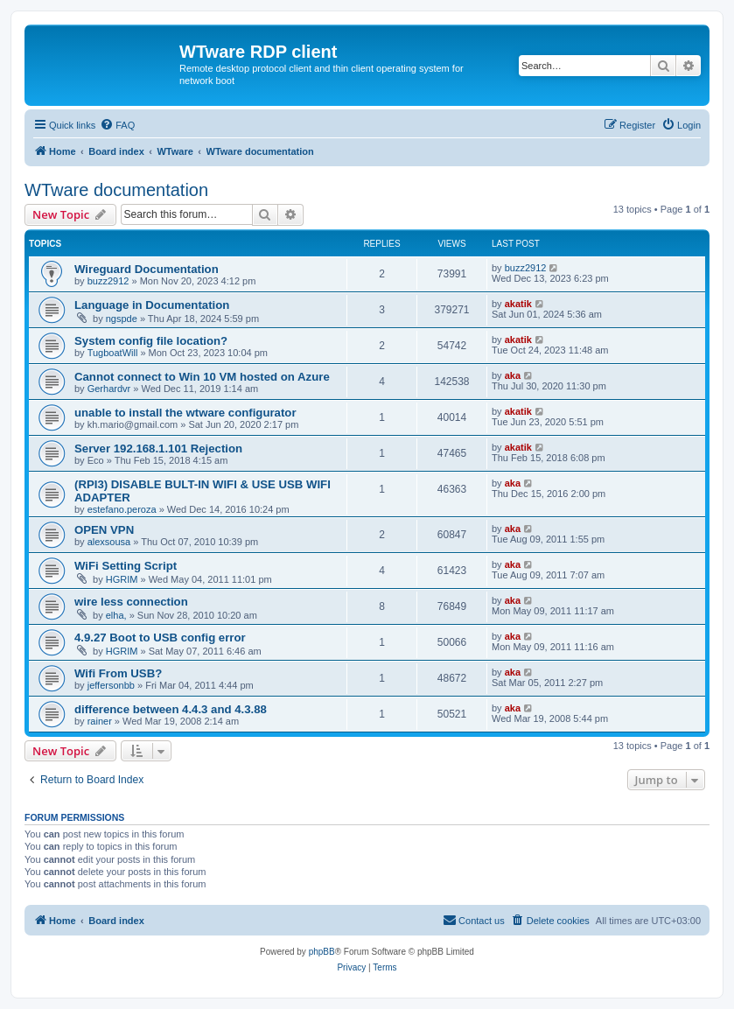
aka (513, 375)
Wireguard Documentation (146, 269)
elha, (116, 615)
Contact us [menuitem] (474, 920)
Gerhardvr (109, 388)
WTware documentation (116, 190)
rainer (99, 721)
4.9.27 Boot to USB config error (160, 637)
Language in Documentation (151, 305)
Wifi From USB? (118, 673)
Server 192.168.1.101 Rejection (158, 448)
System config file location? (150, 340)
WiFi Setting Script (125, 565)
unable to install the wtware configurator (185, 412)
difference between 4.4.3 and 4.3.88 (170, 709)
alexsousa (109, 541)
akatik (518, 303)
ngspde (121, 318)
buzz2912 (108, 281)
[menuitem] (117, 125)
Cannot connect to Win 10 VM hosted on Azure (202, 376)
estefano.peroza (122, 509)
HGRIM (122, 579)
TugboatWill (112, 352)
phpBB (322, 951)
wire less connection (131, 601)
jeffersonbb (111, 685)
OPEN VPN (104, 529)
